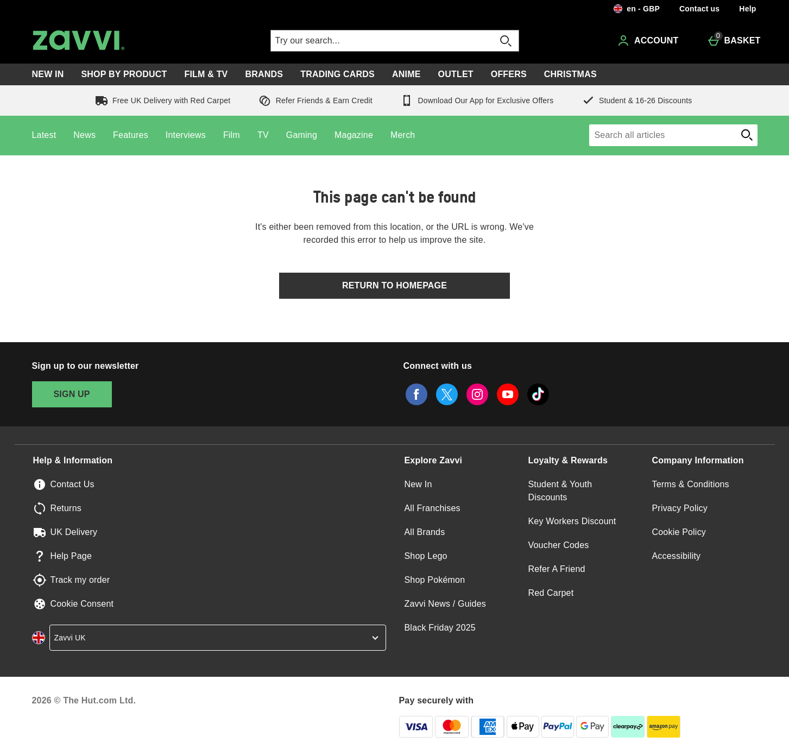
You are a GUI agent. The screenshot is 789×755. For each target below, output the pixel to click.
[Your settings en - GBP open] (637, 8)
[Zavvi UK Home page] (125, 40)
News (84, 135)
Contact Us (72, 484)
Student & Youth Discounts (560, 491)
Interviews (186, 135)
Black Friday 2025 (440, 627)
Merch (402, 135)
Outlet (456, 74)
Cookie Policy (679, 532)
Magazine (353, 135)
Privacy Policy (680, 508)
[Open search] (506, 40)
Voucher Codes (558, 545)
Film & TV (206, 74)
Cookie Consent (82, 603)
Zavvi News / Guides (446, 603)
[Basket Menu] (734, 41)
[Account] (647, 41)
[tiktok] (538, 394)
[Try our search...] (372, 40)
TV (263, 135)
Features (130, 135)
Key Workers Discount (572, 521)
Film (231, 135)
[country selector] (217, 638)
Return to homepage (394, 285)
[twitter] (447, 394)
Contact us (699, 8)
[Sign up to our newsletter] (72, 394)
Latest (44, 135)
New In (48, 74)
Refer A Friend (556, 569)
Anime (406, 74)
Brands (264, 74)
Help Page (71, 556)
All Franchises (432, 508)
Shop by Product (124, 74)
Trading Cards (337, 74)
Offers (509, 74)
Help (747, 8)
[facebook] (416, 394)
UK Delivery (74, 532)
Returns (66, 508)
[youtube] (508, 394)
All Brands (425, 532)
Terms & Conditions (690, 484)
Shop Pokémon (435, 579)
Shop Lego (426, 556)
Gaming (301, 135)
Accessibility (676, 556)
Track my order (80, 579)
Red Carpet (551, 592)
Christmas (570, 74)
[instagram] (477, 394)
